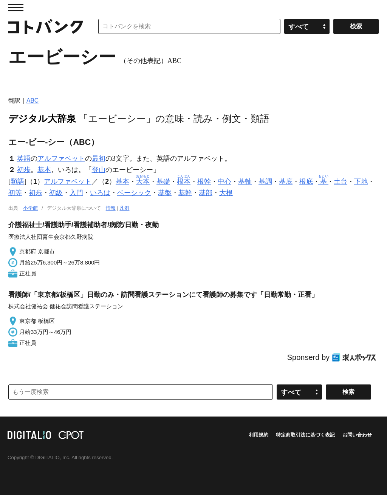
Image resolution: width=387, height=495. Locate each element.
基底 (286, 181)
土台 (340, 181)
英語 (24, 158)
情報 (111, 208)
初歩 (24, 170)
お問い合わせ (357, 435)
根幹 (204, 181)
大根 (226, 193)
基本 (44, 170)
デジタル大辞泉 (42, 118)
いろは (100, 193)
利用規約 (258, 435)
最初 (98, 158)
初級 (56, 193)
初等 (15, 193)
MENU (15, 7)
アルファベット (61, 158)
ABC (32, 100)
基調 (265, 181)
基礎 (163, 181)
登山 (98, 170)
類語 (17, 181)
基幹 (185, 193)
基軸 (245, 181)
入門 (76, 193)
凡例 (124, 208)
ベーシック (134, 193)
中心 (224, 181)
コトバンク (45, 26)
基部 (205, 193)
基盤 (165, 193)
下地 (361, 181)
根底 (306, 181)
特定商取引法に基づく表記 (305, 435)
